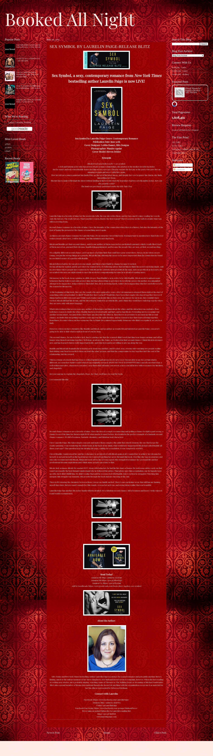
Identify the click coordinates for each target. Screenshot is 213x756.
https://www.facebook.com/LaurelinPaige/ (111, 699)
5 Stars (7, 151)
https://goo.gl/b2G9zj (112, 583)
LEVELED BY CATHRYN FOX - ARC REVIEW (28, 59)
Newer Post (53, 732)
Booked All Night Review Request (185, 130)
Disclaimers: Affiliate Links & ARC (185, 149)
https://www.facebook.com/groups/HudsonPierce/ (116, 708)
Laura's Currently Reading (19, 122)
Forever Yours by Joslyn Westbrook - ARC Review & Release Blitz (27, 74)
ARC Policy (176, 142)
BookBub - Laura (179, 67)
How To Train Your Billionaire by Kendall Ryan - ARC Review (28, 87)
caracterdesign (105, 750)
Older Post (160, 732)
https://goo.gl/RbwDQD (112, 580)
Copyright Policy (178, 153)
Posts (176, 165)
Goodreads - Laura (180, 71)
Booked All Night (70, 18)
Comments (179, 169)
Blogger (125, 750)
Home (107, 732)
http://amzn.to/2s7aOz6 (112, 577)
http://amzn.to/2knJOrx (111, 702)
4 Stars (7, 144)
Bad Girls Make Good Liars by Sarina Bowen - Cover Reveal (28, 46)
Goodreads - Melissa (180, 74)
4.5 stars (8, 147)
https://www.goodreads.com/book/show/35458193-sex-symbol (114, 586)
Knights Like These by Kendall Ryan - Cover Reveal (28, 100)
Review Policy (177, 145)
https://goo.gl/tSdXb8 (106, 714)
